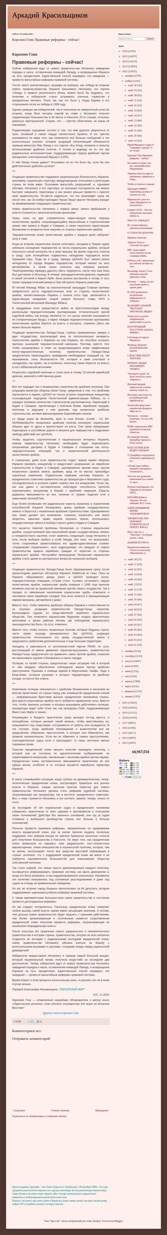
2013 (125, 743)
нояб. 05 (132, 625)
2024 (125, 61)
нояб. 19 (132, 141)
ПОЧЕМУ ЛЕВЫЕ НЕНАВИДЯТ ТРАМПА (137, 366)
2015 (125, 733)
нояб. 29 (132, 90)
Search (150, 39)
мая (127, 676)
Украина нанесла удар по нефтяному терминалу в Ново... (140, 176)
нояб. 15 (132, 574)
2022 (125, 71)
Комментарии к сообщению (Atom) (48, 1116)
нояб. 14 (132, 579)
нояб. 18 (132, 559)
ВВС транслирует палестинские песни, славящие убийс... (139, 253)
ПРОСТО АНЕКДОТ (138, 220)
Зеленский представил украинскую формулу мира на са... (139, 408)
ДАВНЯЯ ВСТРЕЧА (138, 543)
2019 (125, 713)
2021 (125, 703)
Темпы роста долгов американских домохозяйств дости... (139, 319)
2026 (125, 51)
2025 (125, 56)
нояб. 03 (132, 635)
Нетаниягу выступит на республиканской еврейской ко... (139, 398)
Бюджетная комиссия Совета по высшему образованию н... (138, 550)
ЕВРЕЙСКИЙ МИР (72, 989)
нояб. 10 (132, 600)
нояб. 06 (132, 620)
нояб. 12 (132, 590)
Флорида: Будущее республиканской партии (137, 348)
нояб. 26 (132, 105)
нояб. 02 (132, 640)
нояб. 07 (132, 615)
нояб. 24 (132, 116)
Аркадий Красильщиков (50, 14)
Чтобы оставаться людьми (140, 184)
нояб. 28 (132, 95)
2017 (125, 723)
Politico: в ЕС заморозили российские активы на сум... (140, 264)
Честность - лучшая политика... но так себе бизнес (140, 419)
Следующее (19, 1110)
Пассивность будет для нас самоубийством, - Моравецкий (139, 166)
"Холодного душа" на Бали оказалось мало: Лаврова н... (139, 377)
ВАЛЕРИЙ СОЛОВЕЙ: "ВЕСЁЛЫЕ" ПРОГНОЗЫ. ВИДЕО (139, 309)
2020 (125, 708)
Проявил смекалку (136, 238)
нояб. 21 (132, 131)
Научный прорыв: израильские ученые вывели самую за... (139, 387)
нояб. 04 (132, 630)
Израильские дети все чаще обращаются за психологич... (139, 202)
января (129, 696)
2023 (125, 66)
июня (128, 671)
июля (128, 666)
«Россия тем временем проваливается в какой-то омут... (140, 479)
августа (129, 661)
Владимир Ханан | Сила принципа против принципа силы (139, 274)
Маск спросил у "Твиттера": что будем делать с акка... (139, 535)
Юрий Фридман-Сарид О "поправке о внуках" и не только (140, 148)
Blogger (118, 1221)
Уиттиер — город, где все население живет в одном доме (140, 285)
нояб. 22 (132, 126)
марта (128, 686)
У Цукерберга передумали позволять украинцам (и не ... (141, 458)
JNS (95, 994)
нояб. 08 (132, 610)
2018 (125, 718)
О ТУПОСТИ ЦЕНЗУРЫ (140, 233)
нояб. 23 (132, 121)
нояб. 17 (132, 564)
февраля (129, 691)
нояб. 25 (132, 111)
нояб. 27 (132, 100)
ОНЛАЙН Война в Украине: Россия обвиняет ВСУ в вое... (139, 500)
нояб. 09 (132, 605)
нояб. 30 (132, 85)
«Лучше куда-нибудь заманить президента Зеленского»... (139, 469)
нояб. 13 (132, 584)
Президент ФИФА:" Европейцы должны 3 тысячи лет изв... (139, 192)
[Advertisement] (60, 1152)
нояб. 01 (132, 645)
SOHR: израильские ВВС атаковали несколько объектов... (140, 429)
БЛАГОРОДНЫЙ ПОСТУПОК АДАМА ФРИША (140, 330)
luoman (97, 1221)
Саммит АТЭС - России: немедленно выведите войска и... (139, 213)
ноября (129, 81)
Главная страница (60, 1110)
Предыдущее (102, 1110)
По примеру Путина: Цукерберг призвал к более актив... (139, 440)
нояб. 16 (132, 569)
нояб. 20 (132, 136)
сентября (130, 656)
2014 (125, 738)
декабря (129, 76)
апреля (129, 681)
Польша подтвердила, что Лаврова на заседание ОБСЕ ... (140, 490)
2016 (125, 728)
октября (129, 651)
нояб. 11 (132, 595)
